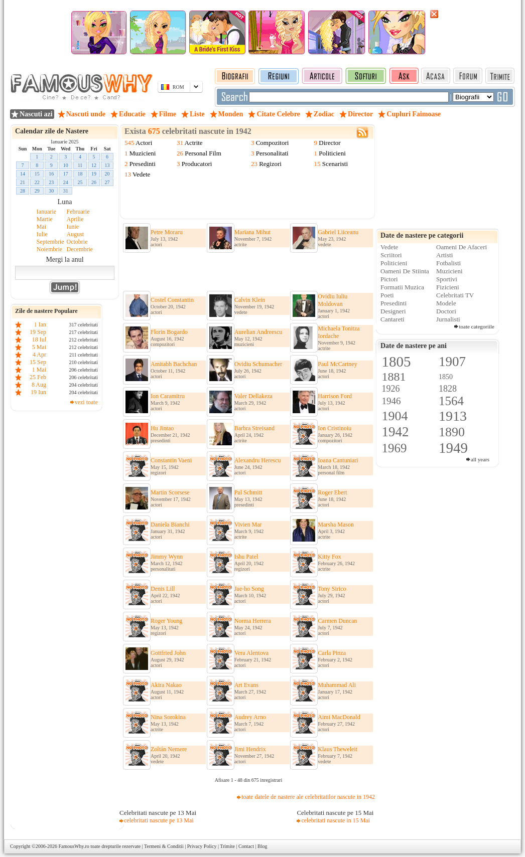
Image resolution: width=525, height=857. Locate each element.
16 (51, 174)
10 (65, 165)
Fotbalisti (448, 263)
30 (51, 191)
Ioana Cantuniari (338, 460)
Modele (446, 303)
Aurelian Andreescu (258, 331)
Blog (262, 846)
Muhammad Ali (337, 685)
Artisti (444, 255)
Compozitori (272, 142)
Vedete (141, 174)
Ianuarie (46, 211)
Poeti (387, 295)
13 (107, 165)
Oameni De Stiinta (404, 271)
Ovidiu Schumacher (258, 364)
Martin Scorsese (170, 492)
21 (22, 182)
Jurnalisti (448, 319)
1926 (391, 389)
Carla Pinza (332, 652)
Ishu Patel (246, 556)
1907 (452, 361)
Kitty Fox (329, 556)
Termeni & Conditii (164, 846)
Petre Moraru (167, 232)
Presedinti (142, 163)
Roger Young (166, 620)
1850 (446, 377)
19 (93, 174)
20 (107, 174)
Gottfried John (168, 652)
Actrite (194, 142)
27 (107, 182)
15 (37, 174)
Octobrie (77, 241)
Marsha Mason (336, 524)
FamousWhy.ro (73, 846)
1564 (451, 401)
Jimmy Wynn (167, 556)
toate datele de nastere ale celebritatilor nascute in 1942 (308, 796)
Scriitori (391, 255)
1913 (453, 416)
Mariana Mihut (252, 232)
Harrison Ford (335, 396)
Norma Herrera (252, 620)
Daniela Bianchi (170, 524)
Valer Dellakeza (253, 396)
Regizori (270, 163)
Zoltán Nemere (169, 749)
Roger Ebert (332, 492)
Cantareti (392, 319)
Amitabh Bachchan (174, 364)
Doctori (446, 311)
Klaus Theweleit (337, 749)
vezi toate (86, 402)
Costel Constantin (172, 299)
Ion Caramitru (168, 396)
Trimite (227, 846)
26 (93, 182)
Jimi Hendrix (250, 749)
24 (65, 182)
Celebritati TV (455, 295)
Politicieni (332, 153)
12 (93, 165)
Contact (246, 846)
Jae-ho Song (249, 588)
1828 (448, 389)
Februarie (78, 211)
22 (37, 182)
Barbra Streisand (254, 428)
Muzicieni (142, 153)
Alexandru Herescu (257, 460)
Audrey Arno (250, 717)
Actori (144, 142)
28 (22, 191)
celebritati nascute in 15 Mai (335, 820)
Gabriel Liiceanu (338, 232)
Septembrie (50, 241)
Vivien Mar (248, 524)
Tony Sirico (332, 588)
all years (480, 459)
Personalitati (272, 153)
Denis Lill (163, 588)
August (75, 234)
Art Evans (246, 685)
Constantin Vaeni (171, 460)
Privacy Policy (202, 846)
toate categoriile (476, 326)
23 (51, 182)
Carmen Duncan (337, 620)
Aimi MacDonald (339, 717)
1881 (394, 376)
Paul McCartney (337, 364)
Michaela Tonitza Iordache (338, 332)
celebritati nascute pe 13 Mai (159, 820)
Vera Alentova (251, 652)
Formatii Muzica (402, 287)
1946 (391, 401)
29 (37, 191)
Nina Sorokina (168, 717)
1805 (396, 362)
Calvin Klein (250, 299)
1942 (395, 431)
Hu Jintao (162, 428)
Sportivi (446, 279)
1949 (453, 448)
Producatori (197, 163)
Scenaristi (335, 163)
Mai (41, 226)
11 (80, 165)
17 (65, 174)
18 (80, 174)
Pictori (389, 279)
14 (22, 174)
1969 (394, 448)
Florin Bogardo (169, 331)
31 (65, 191)
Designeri (393, 311)
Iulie (42, 234)
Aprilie (75, 219)
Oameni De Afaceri (461, 247)
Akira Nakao (166, 685)
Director (329, 142)
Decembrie (80, 249)
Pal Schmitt (248, 492)
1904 (395, 416)
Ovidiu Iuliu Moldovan (332, 300)
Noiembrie (49, 249)
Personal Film (203, 153)
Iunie (73, 226)
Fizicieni (447, 287)
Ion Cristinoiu (334, 428)
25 (80, 182)
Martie (45, 219)
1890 (452, 432)
